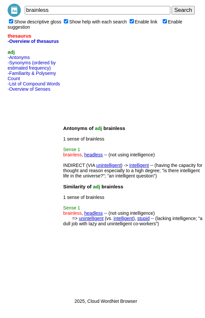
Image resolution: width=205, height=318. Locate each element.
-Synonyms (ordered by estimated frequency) (32, 65)
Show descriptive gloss (35, 21)
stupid (143, 218)
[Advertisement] (34, 193)
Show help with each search (95, 21)
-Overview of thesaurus (33, 41)
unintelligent (108, 165)
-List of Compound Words (34, 83)
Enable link (144, 21)
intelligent (139, 165)
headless (93, 154)
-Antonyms (19, 57)
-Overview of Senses (29, 89)
